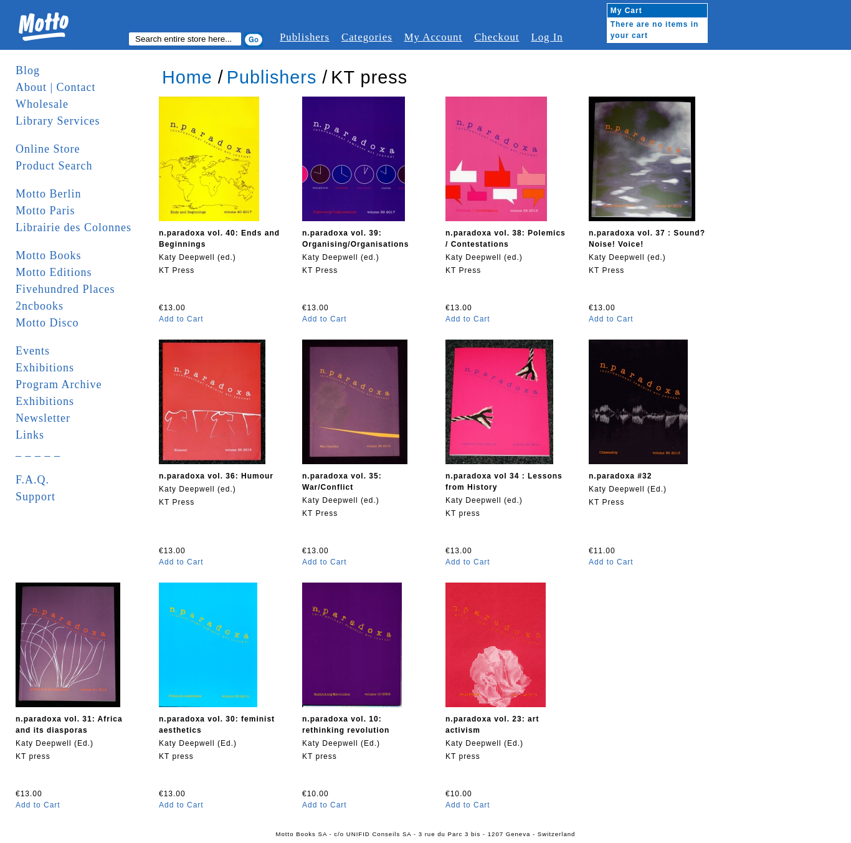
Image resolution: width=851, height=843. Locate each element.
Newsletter (43, 418)
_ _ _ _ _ (38, 451)
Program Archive (59, 384)
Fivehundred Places (65, 289)
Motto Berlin (49, 194)
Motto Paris (45, 210)
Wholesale (42, 104)
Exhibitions (45, 367)
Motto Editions (54, 272)
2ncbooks (40, 306)
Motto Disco (47, 323)
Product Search (54, 166)
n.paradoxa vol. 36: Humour (216, 476)
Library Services (58, 121)
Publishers (305, 37)
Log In (547, 37)
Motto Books (49, 255)
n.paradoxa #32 (620, 476)
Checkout (496, 37)
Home (187, 77)
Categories (366, 37)
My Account (433, 37)
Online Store (48, 149)
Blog (28, 70)
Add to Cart (181, 319)
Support (35, 496)
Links (30, 435)
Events (33, 351)
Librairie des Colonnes (73, 227)
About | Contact (56, 87)
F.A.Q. (32, 480)
